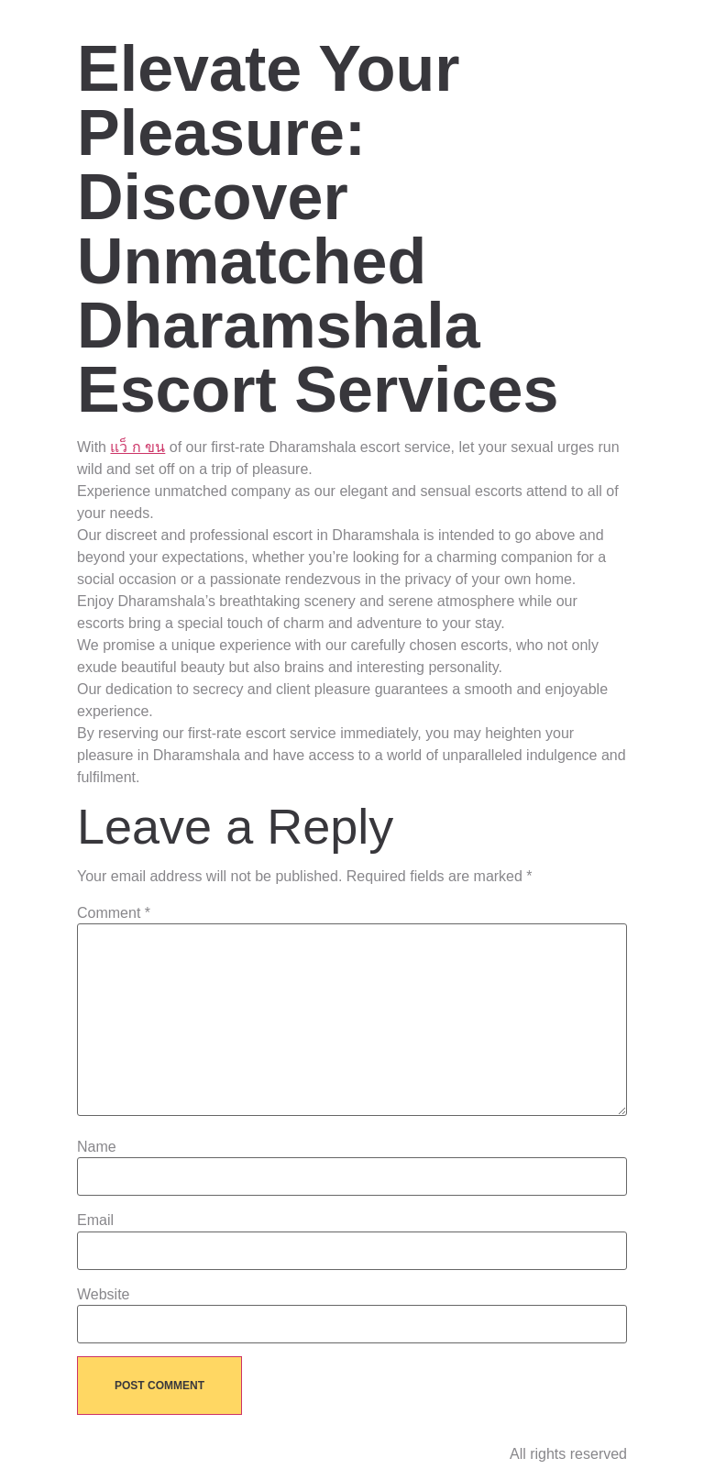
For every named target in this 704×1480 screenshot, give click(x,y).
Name (96, 1147)
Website (103, 1294)
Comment (113, 913)
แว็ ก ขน (137, 447)
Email (95, 1220)
